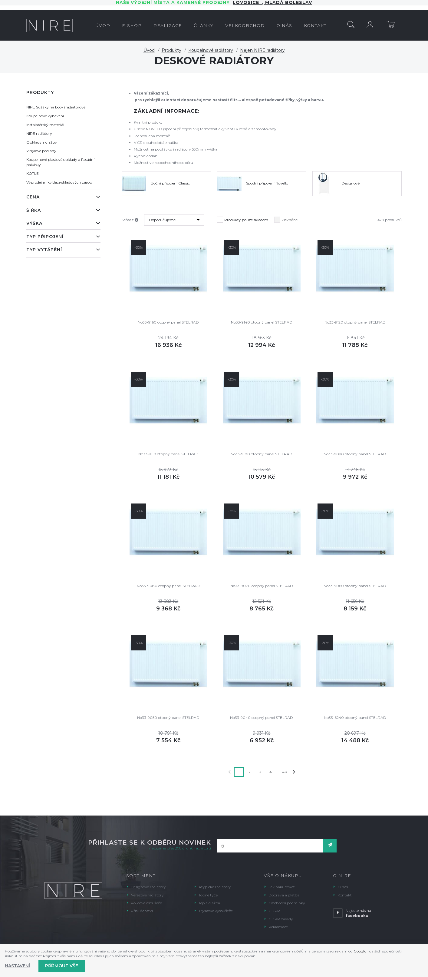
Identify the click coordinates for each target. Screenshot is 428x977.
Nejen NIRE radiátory (262, 50)
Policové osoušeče (146, 903)
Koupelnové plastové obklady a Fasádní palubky (60, 162)
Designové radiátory (148, 887)
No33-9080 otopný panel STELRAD (168, 585)
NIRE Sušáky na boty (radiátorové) (56, 107)
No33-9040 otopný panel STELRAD (261, 717)
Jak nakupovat (281, 887)
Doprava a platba (283, 895)
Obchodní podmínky (286, 903)
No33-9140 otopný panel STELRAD (261, 322)
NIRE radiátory (39, 133)
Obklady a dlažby (41, 142)
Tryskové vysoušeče (216, 911)
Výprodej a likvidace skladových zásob (59, 182)
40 (284, 771)
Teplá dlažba (209, 903)
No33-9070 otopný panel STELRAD (261, 585)
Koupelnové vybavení (45, 116)
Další (294, 772)
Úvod (149, 50)
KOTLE (32, 173)
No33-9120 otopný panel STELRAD (355, 322)
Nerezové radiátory (147, 895)
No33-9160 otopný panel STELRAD (168, 322)
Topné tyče (208, 895)
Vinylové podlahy (41, 150)
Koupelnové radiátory (210, 50)
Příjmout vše (61, 966)
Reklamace (278, 927)
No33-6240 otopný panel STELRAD (355, 717)
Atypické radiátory (215, 887)
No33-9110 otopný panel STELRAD (168, 454)
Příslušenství (142, 911)
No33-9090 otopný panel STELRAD (355, 454)
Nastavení (17, 966)
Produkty (171, 50)
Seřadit (130, 220)
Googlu (360, 951)
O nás (342, 887)
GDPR (274, 911)
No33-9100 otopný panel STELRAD (261, 454)
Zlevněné (286, 218)
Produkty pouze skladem (242, 218)
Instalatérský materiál (45, 124)
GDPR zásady (280, 919)
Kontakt (344, 895)
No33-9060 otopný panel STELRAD (355, 585)
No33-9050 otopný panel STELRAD (168, 717)
